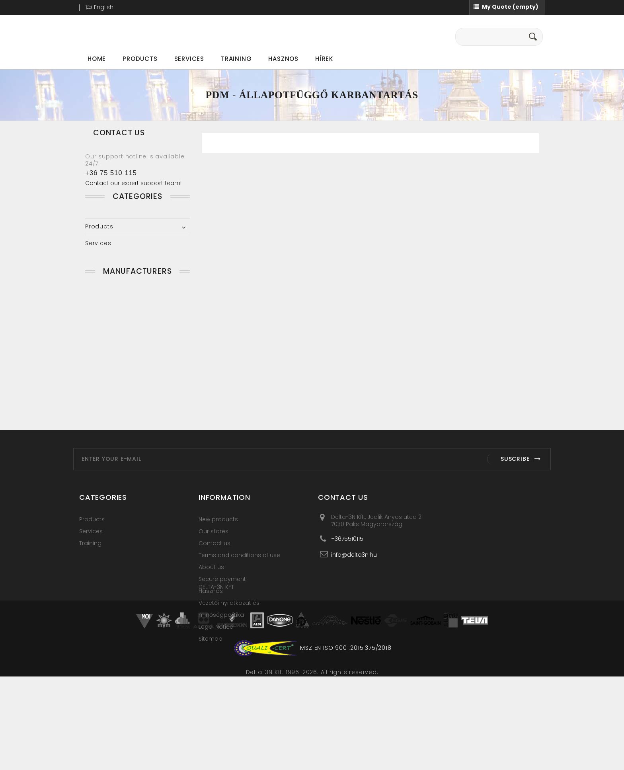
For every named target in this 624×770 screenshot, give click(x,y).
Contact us (214, 575)
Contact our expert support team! (133, 183)
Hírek (324, 59)
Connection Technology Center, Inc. (126, 373)
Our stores (213, 563)
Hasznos (283, 59)
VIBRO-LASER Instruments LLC (136, 411)
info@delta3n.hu (354, 587)
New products (218, 552)
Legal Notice (216, 659)
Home (97, 59)
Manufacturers (137, 306)
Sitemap (210, 671)
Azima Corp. (111, 336)
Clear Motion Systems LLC (132, 353)
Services (189, 59)
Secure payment (222, 611)
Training (236, 59)
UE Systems (109, 394)
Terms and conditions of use (239, 587)
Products (140, 59)
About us (211, 599)
